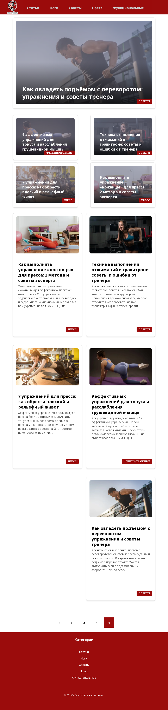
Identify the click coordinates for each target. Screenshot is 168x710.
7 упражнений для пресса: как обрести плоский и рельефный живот (43, 189)
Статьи (33, 6)
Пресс (97, 6)
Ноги (54, 6)
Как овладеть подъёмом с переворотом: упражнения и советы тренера (82, 93)
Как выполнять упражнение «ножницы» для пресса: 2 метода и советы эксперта (123, 187)
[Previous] (59, 622)
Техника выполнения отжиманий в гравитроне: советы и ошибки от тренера (121, 141)
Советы (75, 6)
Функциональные (128, 6)
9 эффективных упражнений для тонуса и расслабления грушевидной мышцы (44, 141)
